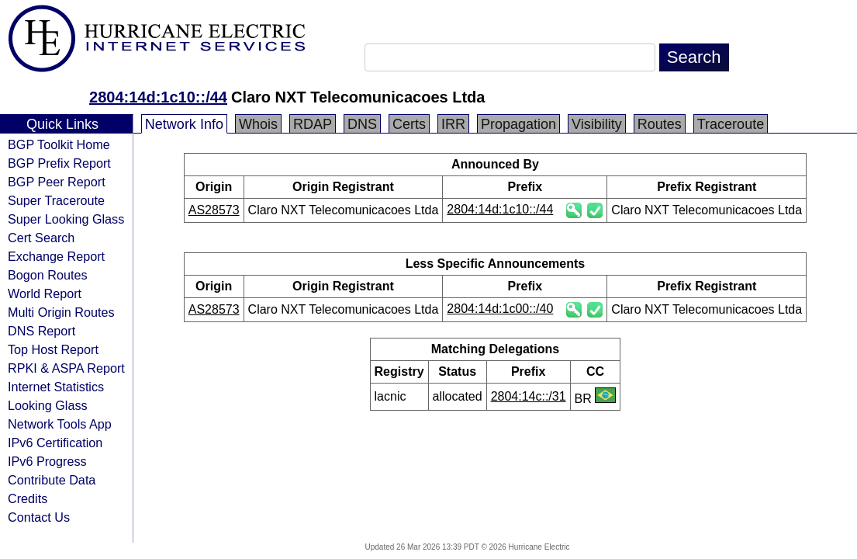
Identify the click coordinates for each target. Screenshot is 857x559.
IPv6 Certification (55, 443)
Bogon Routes (48, 275)
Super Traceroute (56, 200)
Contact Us (39, 517)
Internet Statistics (56, 387)
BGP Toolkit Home (59, 144)
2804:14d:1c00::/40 (500, 308)
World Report (44, 293)
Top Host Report (53, 349)
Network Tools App (60, 424)
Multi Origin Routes (61, 312)
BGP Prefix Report (59, 163)
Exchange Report (56, 256)
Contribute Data (51, 480)
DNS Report (41, 331)
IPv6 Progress (47, 461)
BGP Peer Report (56, 182)
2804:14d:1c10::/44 (158, 97)
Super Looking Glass (66, 219)
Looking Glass (48, 405)
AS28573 (214, 210)
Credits (27, 498)
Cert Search (41, 238)
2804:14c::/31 (528, 396)
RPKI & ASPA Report (66, 368)
